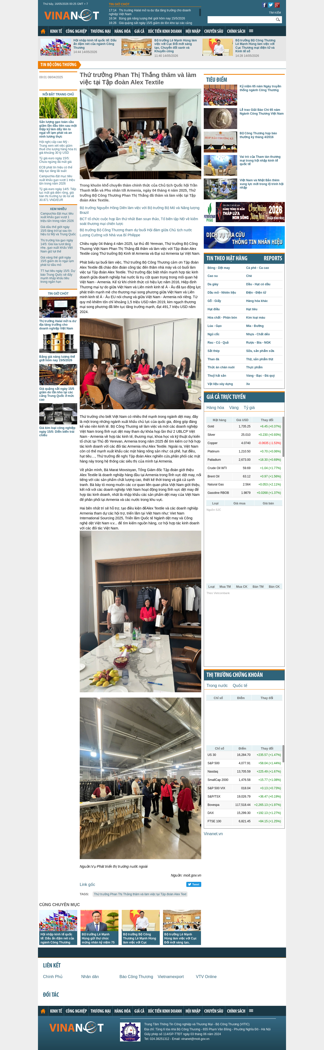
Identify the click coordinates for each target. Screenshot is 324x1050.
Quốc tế (240, 685)
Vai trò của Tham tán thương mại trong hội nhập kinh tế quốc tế (260, 160)
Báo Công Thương (136, 977)
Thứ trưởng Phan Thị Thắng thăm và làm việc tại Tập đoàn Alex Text (140, 894)
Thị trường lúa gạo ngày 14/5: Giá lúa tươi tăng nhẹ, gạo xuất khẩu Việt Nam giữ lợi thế (56, 246)
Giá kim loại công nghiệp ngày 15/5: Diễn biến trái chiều (57, 431)
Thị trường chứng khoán (235, 675)
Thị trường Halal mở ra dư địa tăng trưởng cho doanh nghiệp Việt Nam (150, 12)
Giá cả (139, 31)
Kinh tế (56, 31)
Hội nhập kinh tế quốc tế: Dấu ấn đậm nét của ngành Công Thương (94, 44)
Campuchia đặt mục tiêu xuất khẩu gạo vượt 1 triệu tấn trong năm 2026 (57, 179)
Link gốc (87, 884)
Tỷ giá (249, 407)
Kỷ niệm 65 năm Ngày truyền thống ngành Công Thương (260, 88)
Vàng (233, 407)
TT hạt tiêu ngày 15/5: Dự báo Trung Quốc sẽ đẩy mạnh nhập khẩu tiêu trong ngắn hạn (57, 276)
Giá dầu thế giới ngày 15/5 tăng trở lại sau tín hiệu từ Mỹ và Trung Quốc (58, 230)
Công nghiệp (76, 31)
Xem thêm (251, 31)
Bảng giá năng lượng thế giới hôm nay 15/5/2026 (147, 18)
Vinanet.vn (213, 834)
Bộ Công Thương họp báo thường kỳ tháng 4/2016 (258, 135)
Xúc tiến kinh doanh (165, 31)
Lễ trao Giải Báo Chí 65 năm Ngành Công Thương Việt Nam (262, 111)
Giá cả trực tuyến (226, 397)
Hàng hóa (122, 31)
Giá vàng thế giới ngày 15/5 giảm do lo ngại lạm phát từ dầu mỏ (57, 261)
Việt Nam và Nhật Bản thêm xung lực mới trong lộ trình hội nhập (262, 183)
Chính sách (236, 31)
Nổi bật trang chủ (58, 94)
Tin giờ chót (119, 4)
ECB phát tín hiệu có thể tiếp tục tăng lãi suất (55, 169)
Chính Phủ (53, 977)
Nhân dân (90, 977)
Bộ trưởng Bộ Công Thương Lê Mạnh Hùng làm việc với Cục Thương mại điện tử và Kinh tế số (255, 46)
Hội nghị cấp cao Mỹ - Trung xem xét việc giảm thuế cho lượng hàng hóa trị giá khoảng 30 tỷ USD (58, 147)
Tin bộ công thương (58, 65)
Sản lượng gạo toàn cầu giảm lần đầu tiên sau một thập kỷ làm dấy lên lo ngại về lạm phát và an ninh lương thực (58, 129)
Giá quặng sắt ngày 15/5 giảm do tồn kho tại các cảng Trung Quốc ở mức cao (150, 24)
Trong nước (217, 685)
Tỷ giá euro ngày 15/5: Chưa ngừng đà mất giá (55, 160)
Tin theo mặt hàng (227, 259)
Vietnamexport (171, 977)
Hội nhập (193, 31)
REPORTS (273, 259)
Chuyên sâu (213, 31)
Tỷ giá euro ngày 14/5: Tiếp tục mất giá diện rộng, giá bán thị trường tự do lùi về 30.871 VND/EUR (57, 194)
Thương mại (101, 31)
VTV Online (206, 977)
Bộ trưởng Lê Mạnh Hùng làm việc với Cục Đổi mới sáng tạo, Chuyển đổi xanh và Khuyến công (175, 46)
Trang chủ (43, 31)
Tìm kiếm (275, 12)
